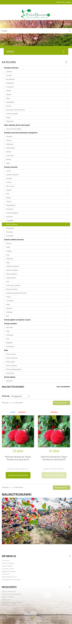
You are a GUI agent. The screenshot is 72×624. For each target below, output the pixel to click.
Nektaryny (9, 144)
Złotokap (9, 312)
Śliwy (8, 163)
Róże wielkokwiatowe (14, 369)
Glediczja (9, 259)
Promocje (6, 560)
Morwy (8, 106)
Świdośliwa (10, 102)
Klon (8, 282)
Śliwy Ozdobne (11, 274)
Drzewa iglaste (9, 377)
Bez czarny (10, 186)
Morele (8, 94)
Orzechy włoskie (12, 114)
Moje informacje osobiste (12, 602)
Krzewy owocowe (11, 167)
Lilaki (8, 247)
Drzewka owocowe (11, 68)
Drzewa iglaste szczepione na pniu (17, 320)
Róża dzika (10, 373)
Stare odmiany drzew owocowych (17, 125)
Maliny (8, 198)
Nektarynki (10, 83)
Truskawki (9, 220)
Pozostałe (9, 236)
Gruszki (9, 75)
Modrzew (9, 381)
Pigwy (8, 117)
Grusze (9, 140)
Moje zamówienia (9, 591)
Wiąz (8, 304)
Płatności (5, 574)
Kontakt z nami (8, 568)
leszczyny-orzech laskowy (15, 110)
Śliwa (8, 98)
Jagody (9, 190)
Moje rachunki (7, 597)
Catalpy (9, 251)
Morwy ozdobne (12, 289)
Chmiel (8, 182)
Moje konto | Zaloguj (63, 2)
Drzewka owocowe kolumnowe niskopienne (20, 133)
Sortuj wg (5, 396)
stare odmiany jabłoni (13, 129)
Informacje (9, 556)
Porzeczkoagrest (12, 213)
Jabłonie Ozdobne (12, 266)
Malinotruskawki (12, 224)
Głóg (8, 262)
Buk (7, 316)
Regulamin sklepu (9, 571)
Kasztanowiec (11, 278)
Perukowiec (10, 346)
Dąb (7, 255)
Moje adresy (7, 599)
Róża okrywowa (12, 358)
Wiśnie (8, 91)
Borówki (9, 178)
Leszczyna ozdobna (13, 285)
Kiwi (7, 194)
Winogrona (10, 228)
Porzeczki (9, 209)
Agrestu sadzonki (12, 175)
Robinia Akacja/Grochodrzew (16, 293)
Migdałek (9, 343)
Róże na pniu (11, 354)
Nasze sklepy (7, 566)
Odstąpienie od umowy (11, 579)
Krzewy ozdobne (10, 323)
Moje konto (9, 587)
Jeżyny (8, 201)
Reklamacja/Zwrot (9, 577)
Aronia (8, 171)
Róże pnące (10, 362)
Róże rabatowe (11, 365)
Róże (6, 350)
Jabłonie (9, 72)
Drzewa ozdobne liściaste (14, 240)
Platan (8, 297)
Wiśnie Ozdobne (12, 270)
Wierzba (9, 308)
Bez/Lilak (9, 327)
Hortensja (9, 335)
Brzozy (8, 243)
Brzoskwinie (10, 79)
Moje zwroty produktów (11, 594)
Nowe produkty (8, 563)
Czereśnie (9, 87)
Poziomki (9, 217)
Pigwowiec (10, 121)
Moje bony (6, 605)
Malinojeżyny (11, 205)
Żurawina (9, 232)
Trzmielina (10, 301)
